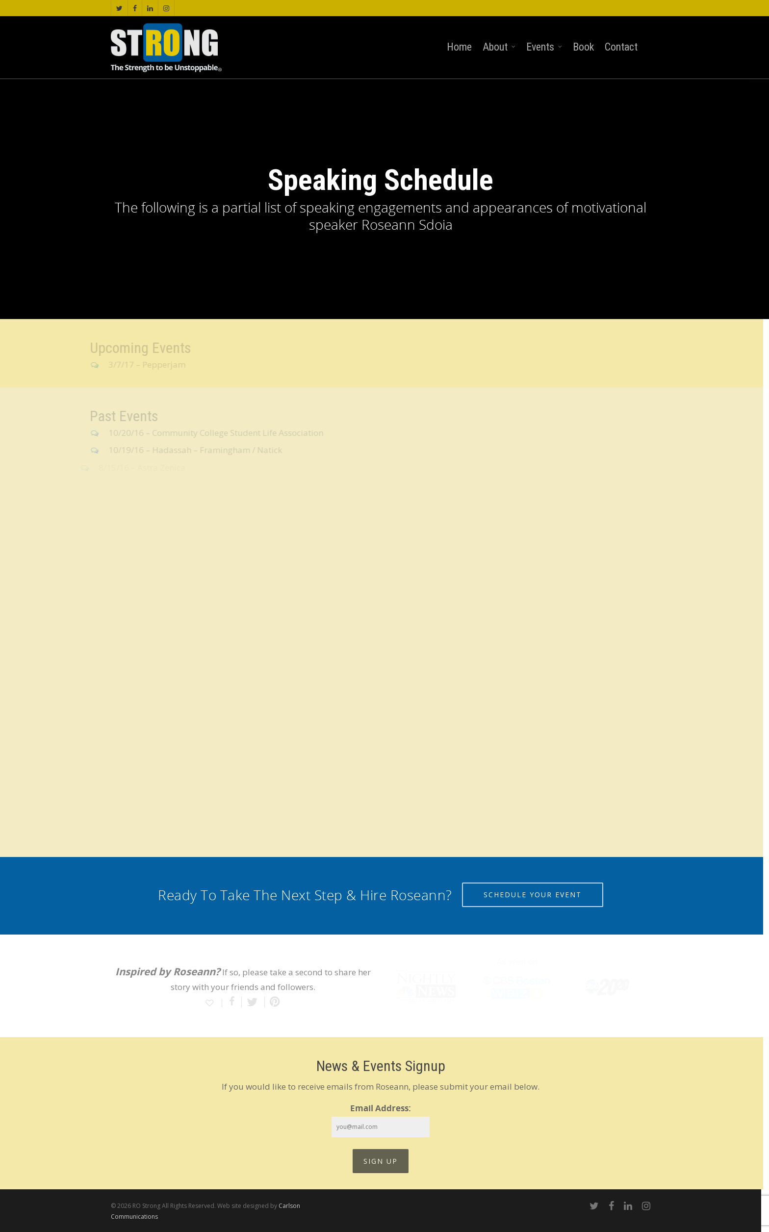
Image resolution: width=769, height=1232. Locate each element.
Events (544, 47)
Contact (621, 47)
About (499, 47)
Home (459, 47)
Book (583, 47)
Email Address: (380, 1108)
